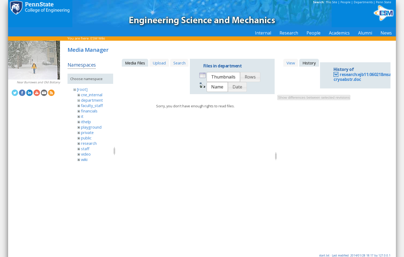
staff (85, 148)
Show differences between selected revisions (314, 97)
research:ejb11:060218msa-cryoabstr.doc (363, 77)
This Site (331, 2)
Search (179, 63)
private (87, 132)
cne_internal (91, 94)
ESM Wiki (97, 38)
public (86, 138)
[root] (82, 89)
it (82, 116)
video (86, 154)
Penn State (383, 2)
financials (89, 111)
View (291, 63)
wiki (84, 159)
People (346, 2)
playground (91, 127)
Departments (363, 2)
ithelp (86, 121)
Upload (159, 63)
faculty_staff (92, 105)
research (89, 143)
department (92, 100)
